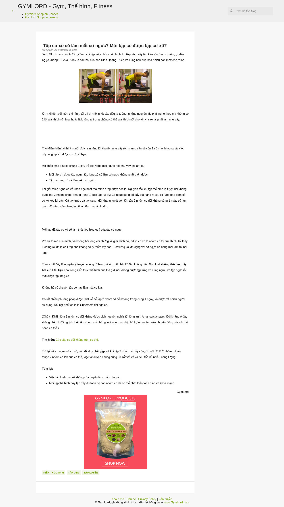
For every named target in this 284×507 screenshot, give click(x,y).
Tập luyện (91, 472)
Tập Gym (74, 472)
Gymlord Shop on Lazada (41, 17)
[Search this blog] (254, 11)
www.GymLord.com (176, 502)
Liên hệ (131, 499)
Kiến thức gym (53, 472)
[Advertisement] (224, 195)
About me (118, 499)
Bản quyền (165, 499)
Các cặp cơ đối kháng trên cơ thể (77, 339)
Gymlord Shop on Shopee (42, 14)
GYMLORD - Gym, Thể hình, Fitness (65, 6)
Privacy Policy (147, 499)
